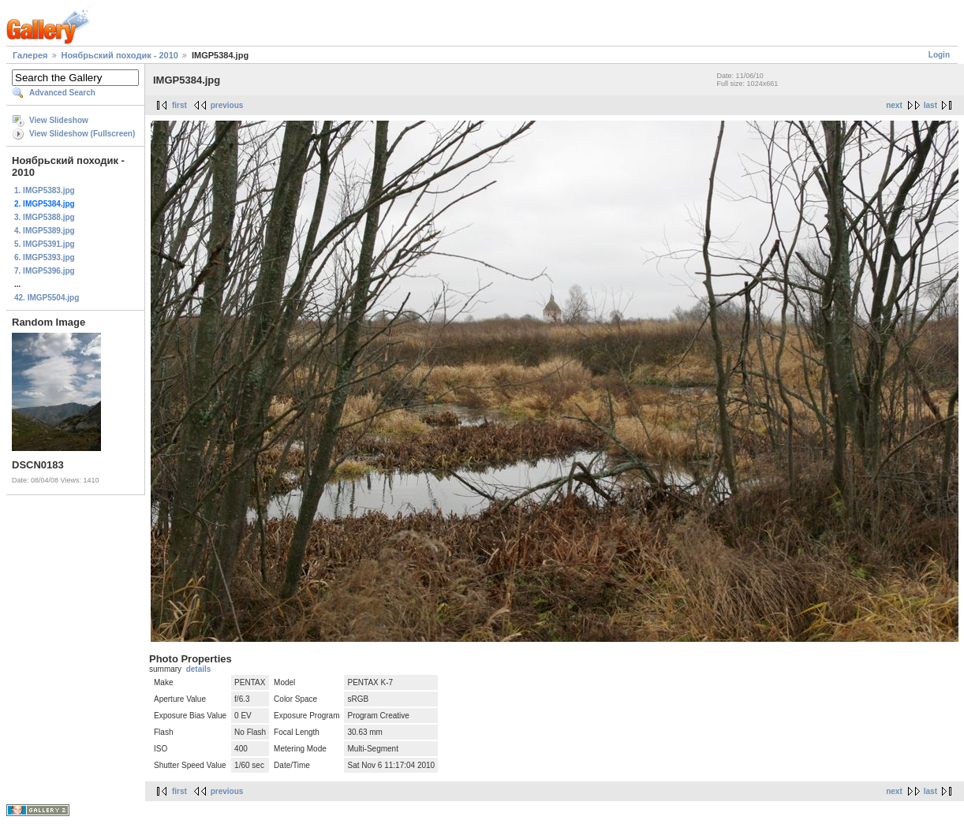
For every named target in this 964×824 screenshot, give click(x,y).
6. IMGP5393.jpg (44, 257)
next (894, 105)
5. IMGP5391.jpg (44, 244)
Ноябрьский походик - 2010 (120, 55)
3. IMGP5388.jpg (44, 217)
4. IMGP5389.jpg (44, 230)
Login (939, 54)
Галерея (30, 55)
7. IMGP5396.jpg (44, 271)
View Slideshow (58, 120)
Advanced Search (62, 92)
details (198, 669)
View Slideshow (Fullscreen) (82, 133)
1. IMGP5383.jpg (44, 190)
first (179, 105)
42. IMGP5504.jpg (46, 297)
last (930, 105)
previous (227, 105)
